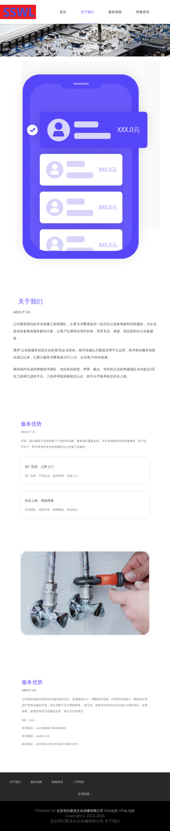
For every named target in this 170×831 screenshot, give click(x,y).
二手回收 (66, 36)
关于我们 (87, 12)
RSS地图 (111, 811)
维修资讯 (142, 12)
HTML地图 (127, 811)
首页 (63, 12)
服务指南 (115, 12)
